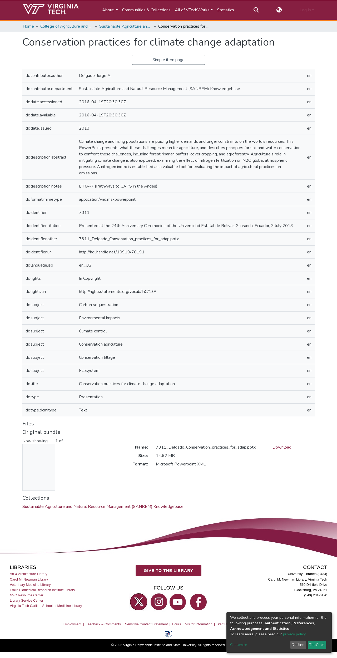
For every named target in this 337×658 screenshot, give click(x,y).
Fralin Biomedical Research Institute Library (42, 590)
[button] (279, 10)
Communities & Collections (146, 10)
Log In (305, 10)
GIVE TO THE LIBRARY (168, 570)
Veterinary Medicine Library (30, 585)
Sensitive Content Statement (146, 624)
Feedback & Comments (103, 624)
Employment (72, 624)
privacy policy (294, 634)
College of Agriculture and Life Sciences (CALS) (66, 26)
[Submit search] (256, 10)
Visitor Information (198, 624)
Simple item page (168, 60)
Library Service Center (26, 600)
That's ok (317, 644)
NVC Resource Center (26, 595)
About (108, 10)
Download (281, 447)
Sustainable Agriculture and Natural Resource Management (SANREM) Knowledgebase (125, 26)
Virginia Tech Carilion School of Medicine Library (46, 606)
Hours (176, 624)
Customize (238, 644)
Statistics (225, 10)
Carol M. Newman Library (29, 579)
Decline (298, 644)
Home (28, 26)
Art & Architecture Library (28, 574)
